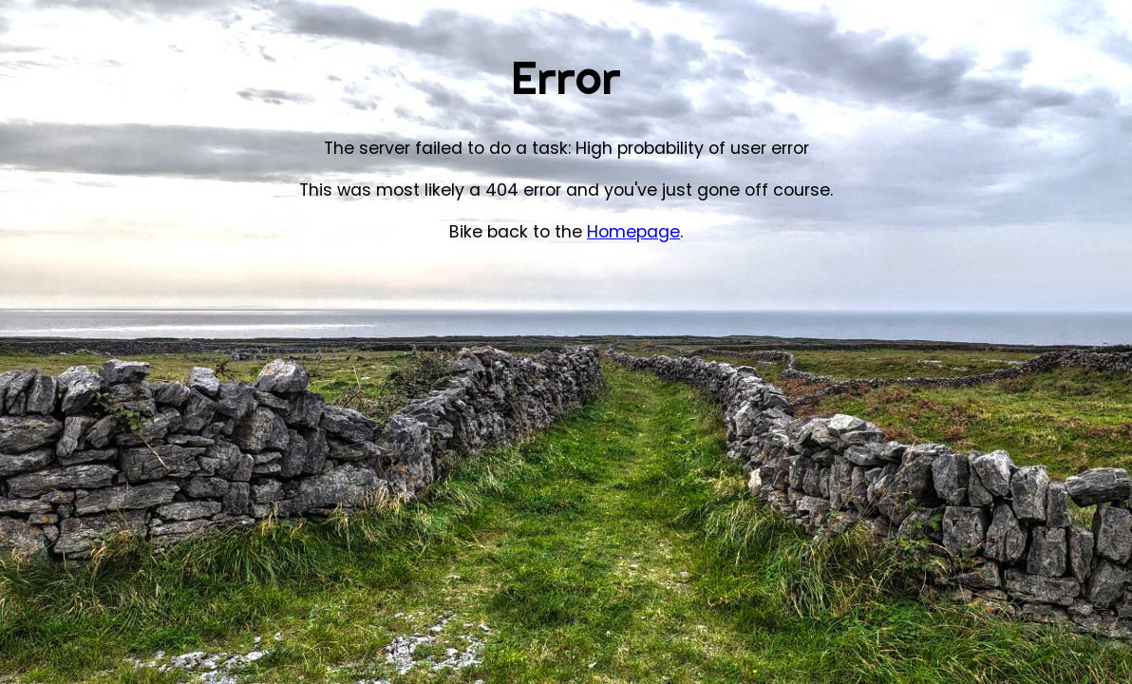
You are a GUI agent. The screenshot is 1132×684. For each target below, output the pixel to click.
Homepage (633, 231)
